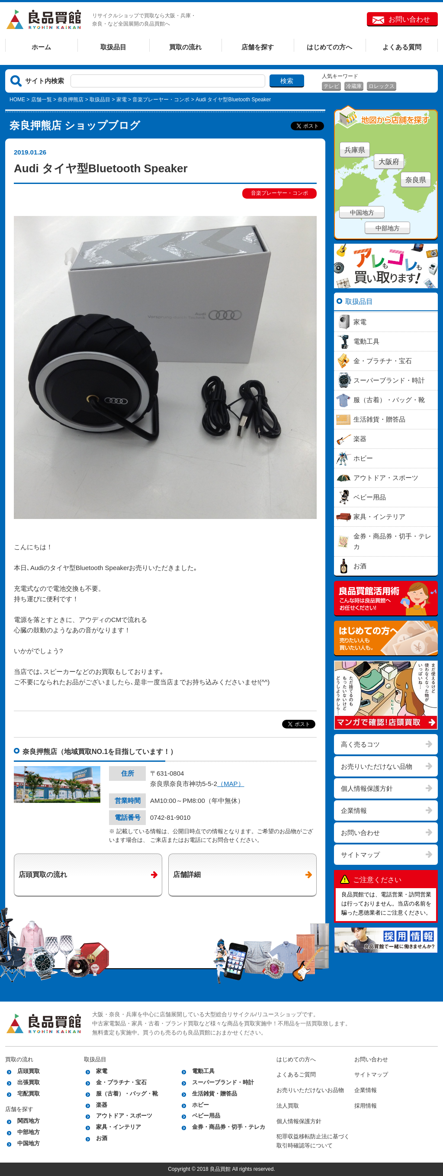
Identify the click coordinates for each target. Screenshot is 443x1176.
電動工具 (203, 1071)
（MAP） (230, 783)
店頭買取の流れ (43, 874)
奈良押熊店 (70, 100)
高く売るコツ (360, 744)
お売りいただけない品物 (376, 766)
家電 (121, 100)
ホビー (200, 1105)
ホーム (41, 47)
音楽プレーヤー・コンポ (160, 100)
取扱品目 (113, 47)
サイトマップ (360, 854)
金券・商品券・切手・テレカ (228, 1127)
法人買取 (287, 1105)
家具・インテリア (118, 1127)
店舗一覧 (41, 100)
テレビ (331, 86)
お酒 (101, 1138)
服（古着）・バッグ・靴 (127, 1093)
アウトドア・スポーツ (124, 1115)
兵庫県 (354, 150)
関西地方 (28, 1121)
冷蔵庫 (354, 86)
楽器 (101, 1105)
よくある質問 (401, 47)
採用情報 (365, 1105)
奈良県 (415, 180)
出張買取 (28, 1082)
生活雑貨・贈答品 (214, 1093)
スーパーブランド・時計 (223, 1082)
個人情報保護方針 (367, 788)
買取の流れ (185, 47)
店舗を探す (257, 47)
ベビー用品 (206, 1115)
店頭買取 (28, 1071)
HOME (17, 100)
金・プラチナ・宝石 (121, 1082)
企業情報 (354, 810)
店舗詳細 (187, 874)
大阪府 (389, 161)
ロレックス (382, 86)
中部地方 (388, 228)
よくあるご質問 (296, 1074)
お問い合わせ (409, 19)
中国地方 (362, 212)
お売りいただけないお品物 (310, 1090)
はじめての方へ (329, 47)
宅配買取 (28, 1093)
